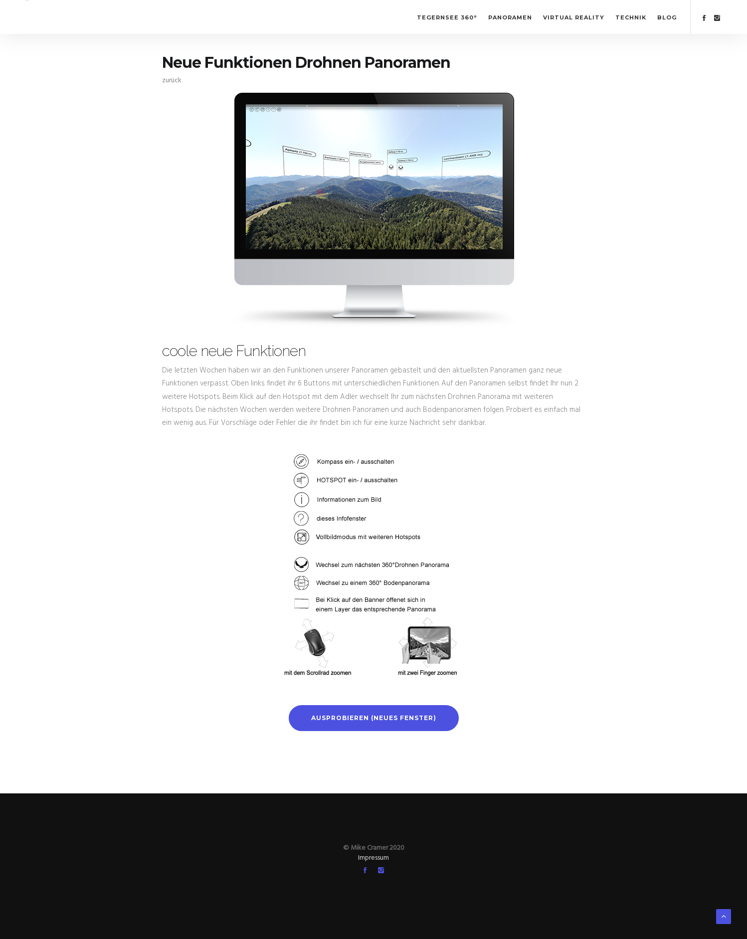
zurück (172, 80)
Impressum (373, 858)
